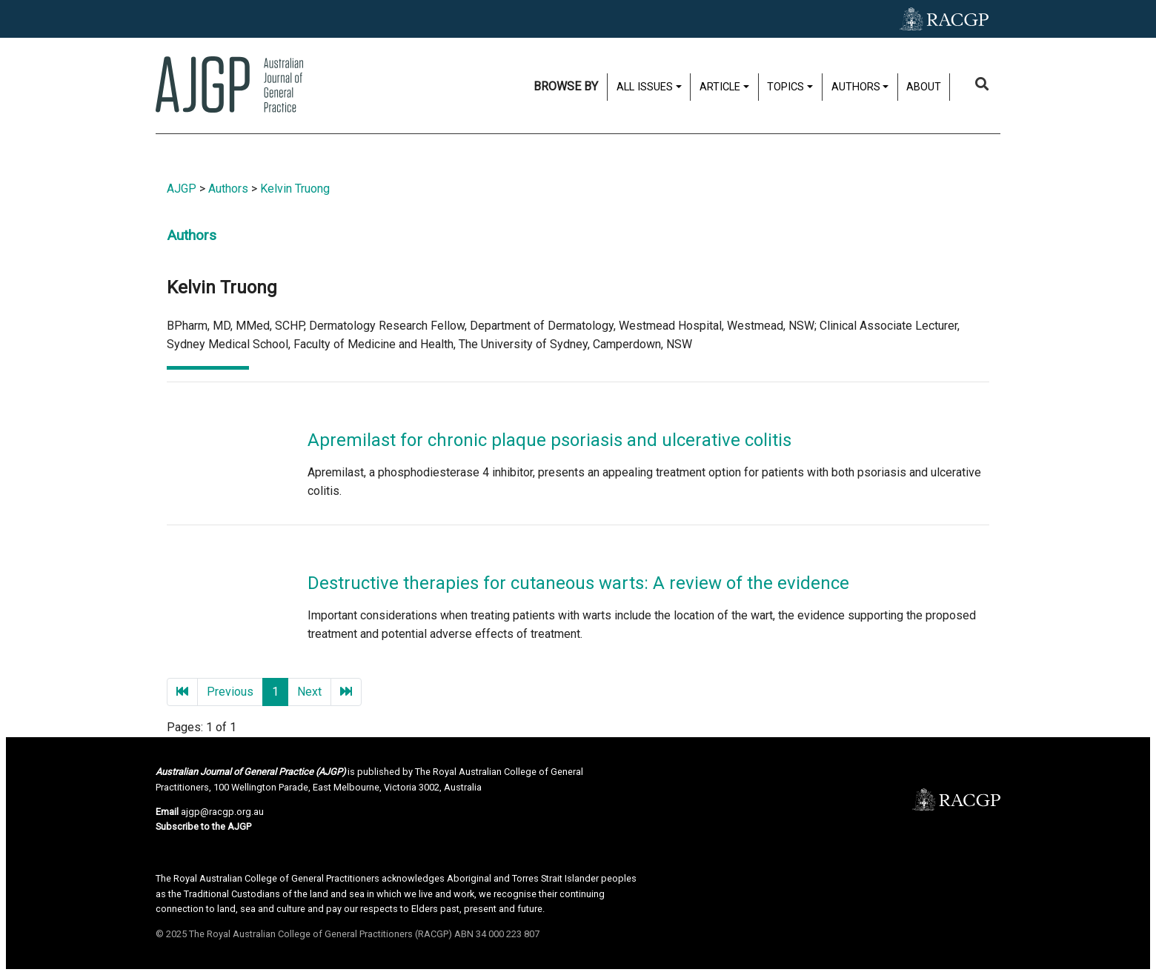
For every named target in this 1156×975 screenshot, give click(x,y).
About (923, 87)
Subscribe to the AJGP (203, 826)
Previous (230, 692)
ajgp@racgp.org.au (222, 811)
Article (720, 87)
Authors (855, 87)
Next (309, 692)
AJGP (181, 189)
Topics (785, 87)
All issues (645, 87)
